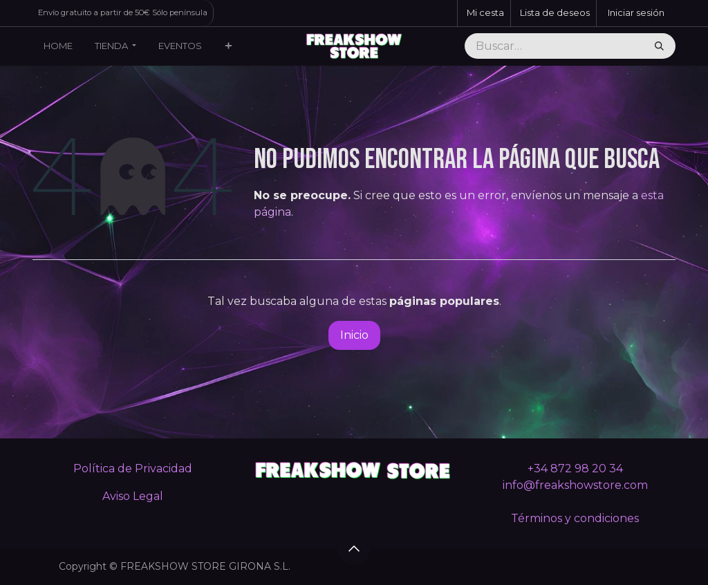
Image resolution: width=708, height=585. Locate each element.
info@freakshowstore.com (575, 485)
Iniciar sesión (636, 12)
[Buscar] (659, 46)
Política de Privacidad (132, 468)
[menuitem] (58, 46)
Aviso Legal (132, 496)
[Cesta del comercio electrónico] (484, 13)
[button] (354, 548)
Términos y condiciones (575, 518)
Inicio (354, 335)
